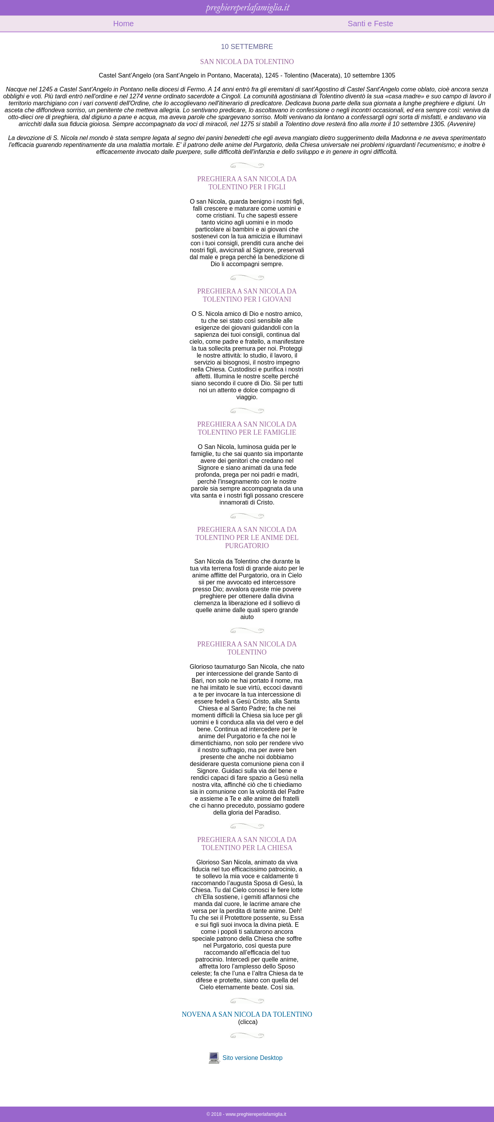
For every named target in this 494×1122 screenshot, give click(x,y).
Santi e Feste (370, 23)
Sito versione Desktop (252, 1058)
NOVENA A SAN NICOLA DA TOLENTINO (247, 1014)
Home (123, 23)
